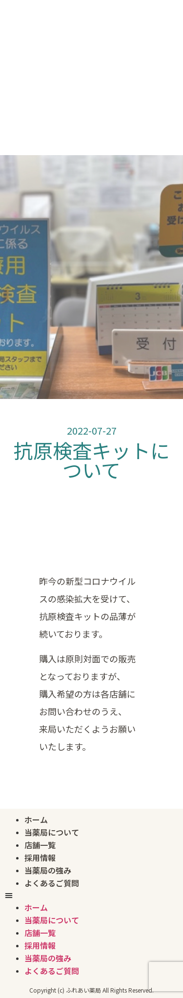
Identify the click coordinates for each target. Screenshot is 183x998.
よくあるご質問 (51, 883)
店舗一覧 (40, 845)
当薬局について (51, 832)
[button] (91, 895)
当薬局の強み (47, 870)
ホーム (36, 819)
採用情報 (40, 857)
